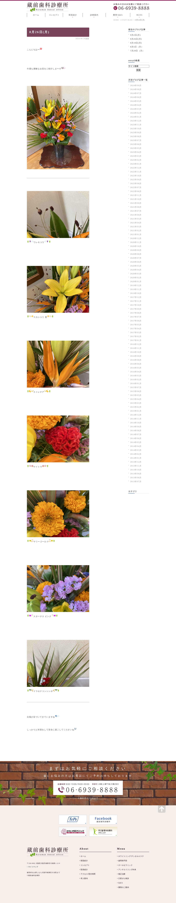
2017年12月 (136, 297)
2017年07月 (136, 317)
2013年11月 (135, 466)
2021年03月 (136, 227)
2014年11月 (135, 419)
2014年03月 (136, 450)
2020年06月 (136, 262)
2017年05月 (136, 325)
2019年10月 (136, 293)
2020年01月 (136, 281)
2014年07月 (136, 434)
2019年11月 (135, 289)
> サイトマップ (32, 867)
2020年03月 (136, 274)
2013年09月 (136, 474)
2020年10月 (136, 246)
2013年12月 (136, 462)
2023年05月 (136, 148)
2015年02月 (136, 407)
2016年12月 (136, 344)
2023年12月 (136, 121)
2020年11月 (135, 242)
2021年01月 (136, 234)
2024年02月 (136, 113)
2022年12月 (136, 168)
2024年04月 (136, 105)
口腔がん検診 (123, 878)
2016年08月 (136, 360)
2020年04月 (136, 270)
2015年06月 (136, 391)
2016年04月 (136, 372)
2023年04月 (136, 152)
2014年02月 (136, 454)
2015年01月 (136, 411)
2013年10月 (136, 470)
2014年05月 (136, 442)
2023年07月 (136, 140)
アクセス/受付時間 (88, 874)
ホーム (36, 15)
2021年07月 (136, 211)
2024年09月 (136, 85)
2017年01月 (136, 340)
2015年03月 (136, 403)
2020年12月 (136, 238)
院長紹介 (84, 870)
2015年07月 (136, 387)
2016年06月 (136, 364)
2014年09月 (136, 427)
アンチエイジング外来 (127, 870)
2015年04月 (136, 399)
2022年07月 (136, 187)
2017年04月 (136, 329)
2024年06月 (136, 97)
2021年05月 (136, 219)
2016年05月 (136, 368)
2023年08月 (136, 136)
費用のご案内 (123, 887)
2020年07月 (136, 258)
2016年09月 (136, 356)
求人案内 (84, 878)
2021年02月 (136, 231)
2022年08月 (136, 183)
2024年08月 (136, 89)
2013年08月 (136, 478)
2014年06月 (136, 438)
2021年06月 (136, 215)
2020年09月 (136, 250)
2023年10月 (136, 129)
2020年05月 (136, 266)
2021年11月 (135, 195)
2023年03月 (136, 156)
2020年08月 (136, 254)
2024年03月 (136, 109)
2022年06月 (136, 191)
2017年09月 (136, 309)
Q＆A (120, 883)
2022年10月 (136, 176)
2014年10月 (136, 423)
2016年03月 (136, 376)
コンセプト (54, 15)
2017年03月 (136, 332)
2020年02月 (136, 278)
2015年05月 (136, 395)
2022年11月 (135, 172)
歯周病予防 (122, 861)
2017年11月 (135, 301)
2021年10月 (136, 199)
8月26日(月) (39, 32)
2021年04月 (136, 223)
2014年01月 (136, 458)
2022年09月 (136, 180)
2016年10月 (136, 352)
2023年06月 (136, 144)
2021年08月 (136, 207)
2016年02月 (136, 380)
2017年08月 (136, 313)
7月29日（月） (137, 51)
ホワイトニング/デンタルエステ (131, 856)
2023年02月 (136, 160)
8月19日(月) (136, 43)
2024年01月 (136, 117)
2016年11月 (135, 348)
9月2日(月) (135, 35)
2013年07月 (136, 481)
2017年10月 (136, 305)
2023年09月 (136, 132)
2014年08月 (136, 431)
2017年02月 (136, 336)
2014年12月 (136, 415)
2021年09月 (136, 203)
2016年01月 (136, 383)
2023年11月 (135, 125)
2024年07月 (136, 93)
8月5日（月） (136, 47)
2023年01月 (136, 164)
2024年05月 (136, 101)
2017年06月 (136, 321)
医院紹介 (84, 861)
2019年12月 (136, 285)
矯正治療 (121, 874)
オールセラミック (125, 865)
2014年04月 (136, 446)
